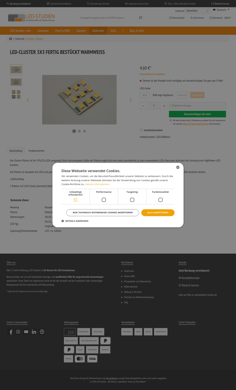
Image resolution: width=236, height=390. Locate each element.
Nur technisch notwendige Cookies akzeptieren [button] (118, 217)
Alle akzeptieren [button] (118, 208)
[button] (74, 225)
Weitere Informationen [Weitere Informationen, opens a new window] (98, 179)
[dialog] (118, 195)
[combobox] (177, 162)
